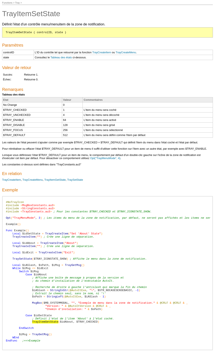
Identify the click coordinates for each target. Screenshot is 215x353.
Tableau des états (61, 57)
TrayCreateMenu (126, 52)
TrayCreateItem (101, 52)
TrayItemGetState (55, 179)
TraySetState (75, 179)
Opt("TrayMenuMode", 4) (105, 158)
